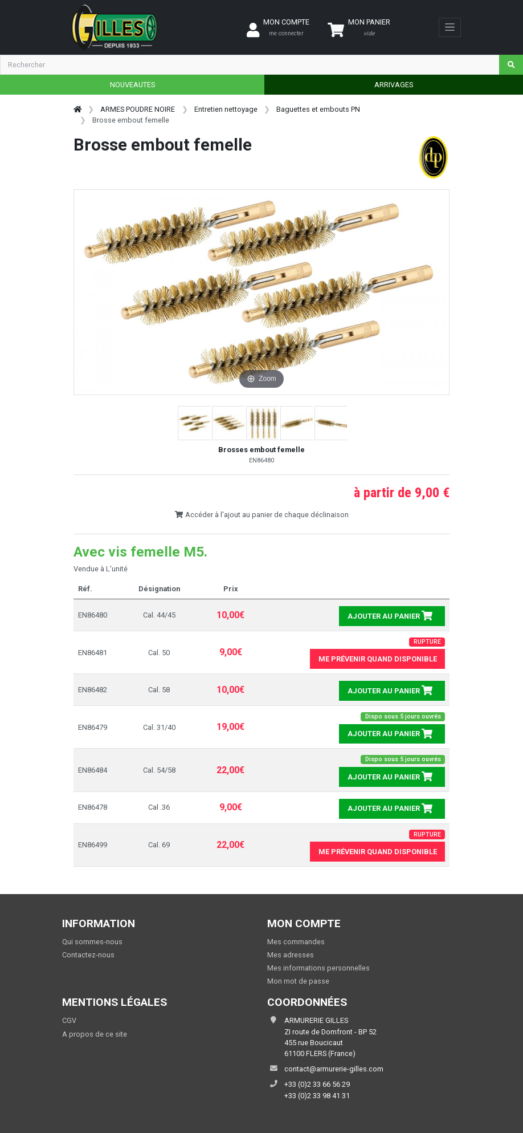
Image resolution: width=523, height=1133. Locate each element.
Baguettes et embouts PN (318, 109)
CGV (69, 1020)
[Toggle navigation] (450, 27)
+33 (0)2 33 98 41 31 (317, 1095)
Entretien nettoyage (226, 109)
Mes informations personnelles (318, 968)
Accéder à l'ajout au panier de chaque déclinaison (261, 514)
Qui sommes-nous (92, 941)
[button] (195, 423)
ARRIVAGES (393, 84)
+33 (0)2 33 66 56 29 (317, 1084)
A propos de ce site (94, 1034)
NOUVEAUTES (132, 84)
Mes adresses (290, 955)
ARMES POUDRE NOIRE (137, 109)
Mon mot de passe (298, 981)
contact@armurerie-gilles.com (333, 1069)
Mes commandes (296, 941)
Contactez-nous (88, 955)
